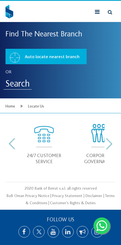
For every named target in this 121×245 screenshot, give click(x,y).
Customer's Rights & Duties (73, 203)
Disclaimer (94, 196)
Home (10, 106)
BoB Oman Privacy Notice (28, 196)
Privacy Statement (67, 196)
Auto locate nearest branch (44, 58)
